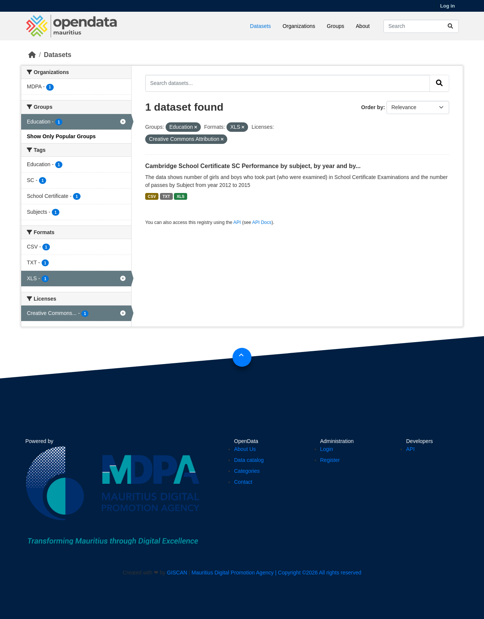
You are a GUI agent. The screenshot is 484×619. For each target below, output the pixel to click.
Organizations (298, 26)
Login (326, 449)
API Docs (261, 222)
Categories (247, 471)
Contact (243, 482)
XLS (180, 196)
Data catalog (249, 460)
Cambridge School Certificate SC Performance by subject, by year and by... (253, 166)
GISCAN (177, 573)
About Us (245, 449)
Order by (372, 107)
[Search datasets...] (421, 26)
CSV (152, 196)
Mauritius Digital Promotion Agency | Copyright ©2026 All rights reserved (276, 573)
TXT (166, 196)
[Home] (32, 55)
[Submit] (450, 26)
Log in (447, 6)
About (363, 26)
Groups (335, 26)
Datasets (260, 26)
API (237, 222)
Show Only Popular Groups (61, 136)
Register (330, 460)
